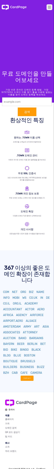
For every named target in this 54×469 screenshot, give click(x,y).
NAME (40, 292)
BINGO (24, 349)
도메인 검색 (10, 428)
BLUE (17, 355)
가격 (7, 423)
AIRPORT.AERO (13, 321)
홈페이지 (9, 419)
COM (6, 292)
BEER (20, 344)
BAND (22, 338)
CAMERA (36, 372)
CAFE (24, 372)
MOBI (15, 297)
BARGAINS (36, 338)
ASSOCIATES (11, 332)
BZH (6, 372)
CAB (15, 372)
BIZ (31, 292)
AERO (41, 309)
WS (24, 297)
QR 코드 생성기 (12, 432)
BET (43, 344)
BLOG (7, 355)
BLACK (36, 349)
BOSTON (29, 355)
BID (5, 349)
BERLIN (32, 344)
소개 (7, 446)
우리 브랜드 (10, 451)
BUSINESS (27, 367)
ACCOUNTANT (12, 309)
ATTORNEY (30, 332)
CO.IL (6, 303)
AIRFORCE (37, 315)
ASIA (46, 326)
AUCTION (9, 338)
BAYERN (8, 344)
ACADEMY (31, 303)
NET (15, 292)
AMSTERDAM (12, 326)
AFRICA (8, 315)
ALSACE (31, 321)
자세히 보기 (27, 378)
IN (41, 297)
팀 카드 (8, 436)
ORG (23, 292)
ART (37, 326)
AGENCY (21, 315)
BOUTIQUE (10, 361)
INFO (6, 297)
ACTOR (29, 309)
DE (48, 297)
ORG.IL (17, 303)
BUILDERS (10, 367)
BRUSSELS (27, 361)
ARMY (27, 326)
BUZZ (40, 367)
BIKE (14, 349)
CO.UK (33, 297)
